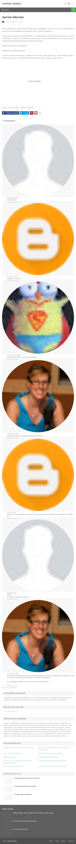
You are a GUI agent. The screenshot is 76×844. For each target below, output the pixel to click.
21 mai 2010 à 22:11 (12, 599)
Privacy (63, 841)
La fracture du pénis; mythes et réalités (25, 786)
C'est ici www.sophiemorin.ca (11, 711)
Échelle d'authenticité (9, 757)
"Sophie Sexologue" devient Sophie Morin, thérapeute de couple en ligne (32, 813)
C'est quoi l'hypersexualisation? (23, 794)
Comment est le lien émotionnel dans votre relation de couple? (19, 747)
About (57, 841)
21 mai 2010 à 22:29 (12, 685)
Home (51, 841)
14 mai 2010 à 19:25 (12, 202)
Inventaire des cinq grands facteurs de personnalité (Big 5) (53, 760)
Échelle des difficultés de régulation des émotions (51, 753)
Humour (10, 107)
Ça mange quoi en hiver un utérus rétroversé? (27, 778)
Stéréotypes (30, 107)
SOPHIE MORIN (11, 3)
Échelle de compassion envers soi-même (48, 757)
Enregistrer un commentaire (9, 687)
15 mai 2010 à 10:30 (12, 359)
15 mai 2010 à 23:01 (12, 518)
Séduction (23, 107)
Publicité (16, 107)
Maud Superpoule (12, 355)
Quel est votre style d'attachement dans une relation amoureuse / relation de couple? (54, 748)
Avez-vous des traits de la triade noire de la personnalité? (52, 766)
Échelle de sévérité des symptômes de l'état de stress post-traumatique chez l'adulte (18, 761)
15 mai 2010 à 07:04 (12, 280)
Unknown (10, 512)
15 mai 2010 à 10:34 (12, 438)
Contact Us (71, 841)
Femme (4, 107)
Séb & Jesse (10, 276)
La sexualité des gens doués (20, 829)
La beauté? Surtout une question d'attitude (24, 821)
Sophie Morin (10, 21)
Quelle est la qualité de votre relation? (13, 766)
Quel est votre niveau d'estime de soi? (13, 753)
